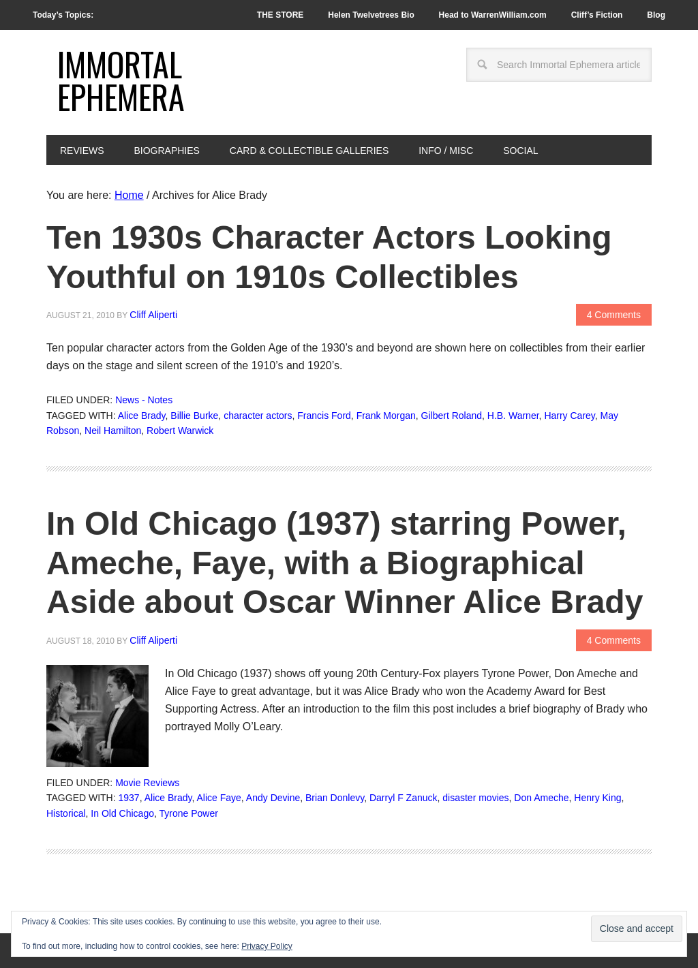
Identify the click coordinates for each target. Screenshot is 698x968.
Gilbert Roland (452, 415)
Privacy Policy (266, 946)
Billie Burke (194, 415)
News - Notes (143, 399)
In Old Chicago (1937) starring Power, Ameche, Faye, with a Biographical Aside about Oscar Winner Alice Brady (344, 562)
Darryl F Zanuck (403, 797)
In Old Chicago (122, 813)
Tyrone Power (189, 813)
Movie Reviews (147, 782)
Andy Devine (273, 797)
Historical (66, 813)
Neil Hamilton (113, 430)
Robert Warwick (180, 430)
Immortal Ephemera (121, 80)
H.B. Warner (513, 415)
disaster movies (475, 797)
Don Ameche (541, 797)
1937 (129, 797)
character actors (258, 415)
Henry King (597, 797)
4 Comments (614, 314)
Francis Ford (324, 415)
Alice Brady (142, 415)
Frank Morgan (386, 415)
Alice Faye (218, 797)
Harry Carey (569, 415)
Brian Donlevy (334, 797)
